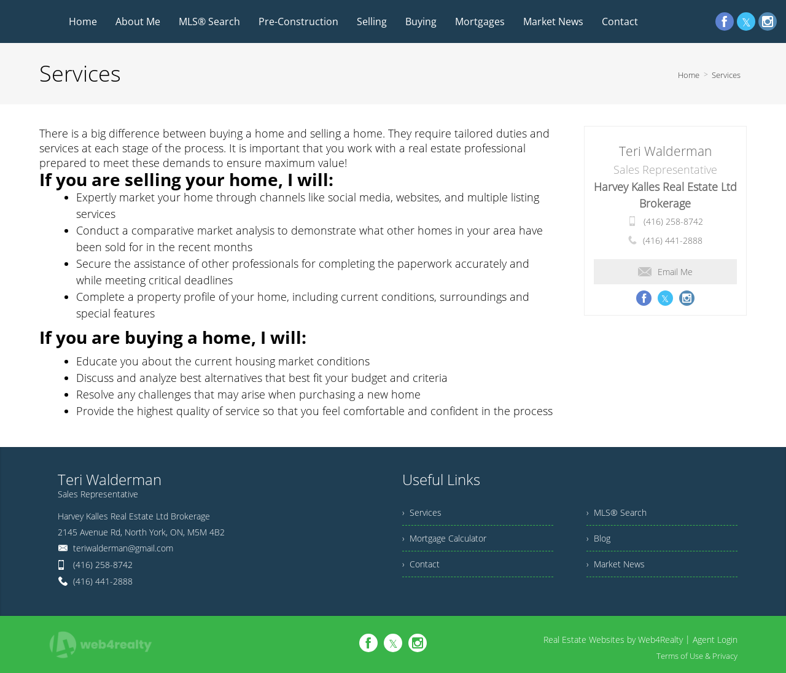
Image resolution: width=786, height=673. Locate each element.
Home (688, 74)
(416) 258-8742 (673, 221)
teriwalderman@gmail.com (123, 548)
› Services (422, 512)
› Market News (615, 564)
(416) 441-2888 (672, 240)
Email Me (665, 271)
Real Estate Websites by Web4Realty (613, 639)
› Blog (598, 538)
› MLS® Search (616, 512)
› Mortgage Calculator (444, 538)
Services (726, 74)
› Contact (421, 564)
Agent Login (715, 639)
